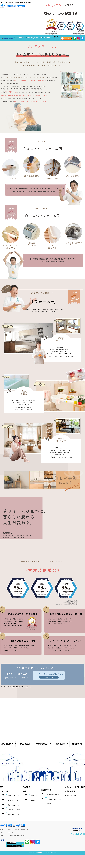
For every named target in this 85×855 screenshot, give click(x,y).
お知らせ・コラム (70, 795)
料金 (34, 38)
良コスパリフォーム (13, 814)
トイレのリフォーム (13, 800)
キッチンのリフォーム (14, 809)
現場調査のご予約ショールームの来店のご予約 (13, 844)
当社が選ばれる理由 (53, 794)
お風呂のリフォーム (13, 796)
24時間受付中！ (49, 684)
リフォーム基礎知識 (20, 38)
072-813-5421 (56, 37)
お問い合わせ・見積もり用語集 (75, 787)
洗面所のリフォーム (13, 805)
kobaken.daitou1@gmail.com (16, 835)
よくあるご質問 (70, 791)
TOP (1, 787)
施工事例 (33, 800)
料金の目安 (26, 787)
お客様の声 (34, 796)
